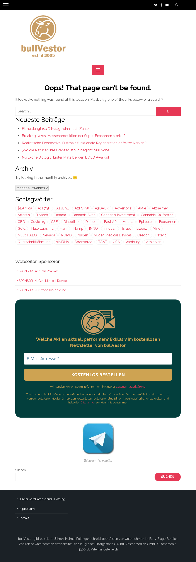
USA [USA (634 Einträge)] (116, 242)
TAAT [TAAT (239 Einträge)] (102, 242)
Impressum (27, 508)
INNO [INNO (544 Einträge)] (93, 228)
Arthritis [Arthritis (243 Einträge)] (24, 215)
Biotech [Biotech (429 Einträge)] (42, 215)
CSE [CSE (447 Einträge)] (54, 222)
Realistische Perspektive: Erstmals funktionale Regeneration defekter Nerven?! (84, 143)
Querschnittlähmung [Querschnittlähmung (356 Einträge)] (34, 242)
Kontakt (24, 518)
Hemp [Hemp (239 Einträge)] (78, 228)
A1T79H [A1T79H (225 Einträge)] (44, 208)
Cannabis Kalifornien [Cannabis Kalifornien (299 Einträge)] (157, 215)
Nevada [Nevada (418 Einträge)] (49, 235)
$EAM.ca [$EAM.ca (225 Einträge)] (25, 208)
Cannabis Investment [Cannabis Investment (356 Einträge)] (118, 215)
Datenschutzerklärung (130, 386)
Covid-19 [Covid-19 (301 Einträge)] (38, 222)
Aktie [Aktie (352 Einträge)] (142, 208)
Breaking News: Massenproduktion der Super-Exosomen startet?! (74, 136)
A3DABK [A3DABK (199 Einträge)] (102, 208)
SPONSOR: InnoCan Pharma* (38, 271)
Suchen (20, 470)
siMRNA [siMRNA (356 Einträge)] (62, 242)
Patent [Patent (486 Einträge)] (160, 235)
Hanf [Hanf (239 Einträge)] (64, 228)
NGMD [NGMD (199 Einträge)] (66, 235)
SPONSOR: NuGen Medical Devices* (44, 281)
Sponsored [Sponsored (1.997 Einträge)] (83, 242)
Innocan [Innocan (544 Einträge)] (110, 228)
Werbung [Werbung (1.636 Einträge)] (133, 242)
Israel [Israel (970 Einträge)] (126, 228)
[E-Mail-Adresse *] (98, 359)
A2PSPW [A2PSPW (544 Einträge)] (82, 208)
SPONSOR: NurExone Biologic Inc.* (43, 290)
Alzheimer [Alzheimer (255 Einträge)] (160, 208)
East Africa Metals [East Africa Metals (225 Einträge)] (118, 222)
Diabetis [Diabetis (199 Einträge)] (91, 222)
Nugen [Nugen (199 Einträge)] (82, 235)
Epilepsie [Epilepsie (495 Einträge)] (146, 222)
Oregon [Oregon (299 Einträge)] (143, 235)
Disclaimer (88, 402)
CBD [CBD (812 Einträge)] (21, 222)
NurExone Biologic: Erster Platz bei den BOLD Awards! (65, 157)
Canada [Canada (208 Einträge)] (60, 215)
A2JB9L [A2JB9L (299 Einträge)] (62, 208)
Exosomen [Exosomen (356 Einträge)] (167, 222)
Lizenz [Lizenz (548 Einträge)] (141, 228)
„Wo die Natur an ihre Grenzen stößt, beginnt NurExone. (66, 150)
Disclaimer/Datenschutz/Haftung (42, 499)
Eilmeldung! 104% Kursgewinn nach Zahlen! (56, 129)
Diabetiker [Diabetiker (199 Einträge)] (71, 222)
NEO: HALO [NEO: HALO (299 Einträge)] (27, 235)
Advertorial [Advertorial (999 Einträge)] (123, 208)
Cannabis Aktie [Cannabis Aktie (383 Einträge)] (83, 215)
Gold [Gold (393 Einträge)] (22, 228)
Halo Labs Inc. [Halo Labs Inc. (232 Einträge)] (42, 228)
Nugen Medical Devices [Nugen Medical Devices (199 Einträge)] (113, 235)
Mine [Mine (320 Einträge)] (156, 228)
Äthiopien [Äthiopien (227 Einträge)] (153, 242)
